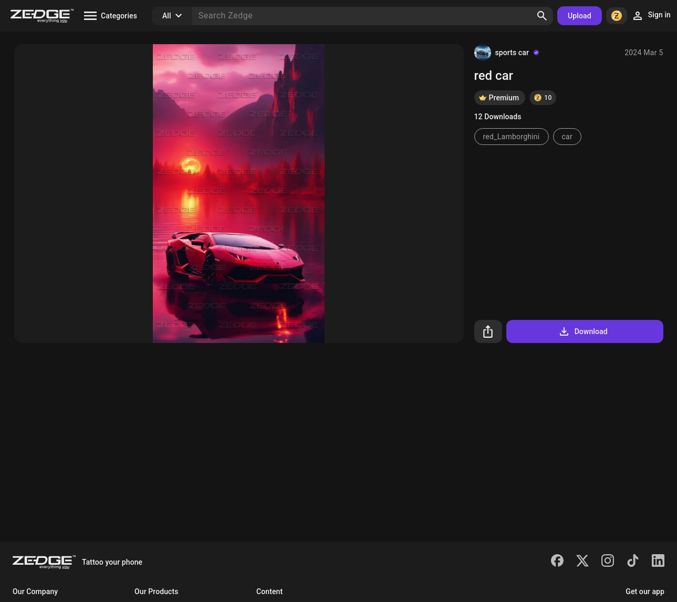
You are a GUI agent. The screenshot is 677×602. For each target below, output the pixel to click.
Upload (579, 16)
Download (583, 331)
